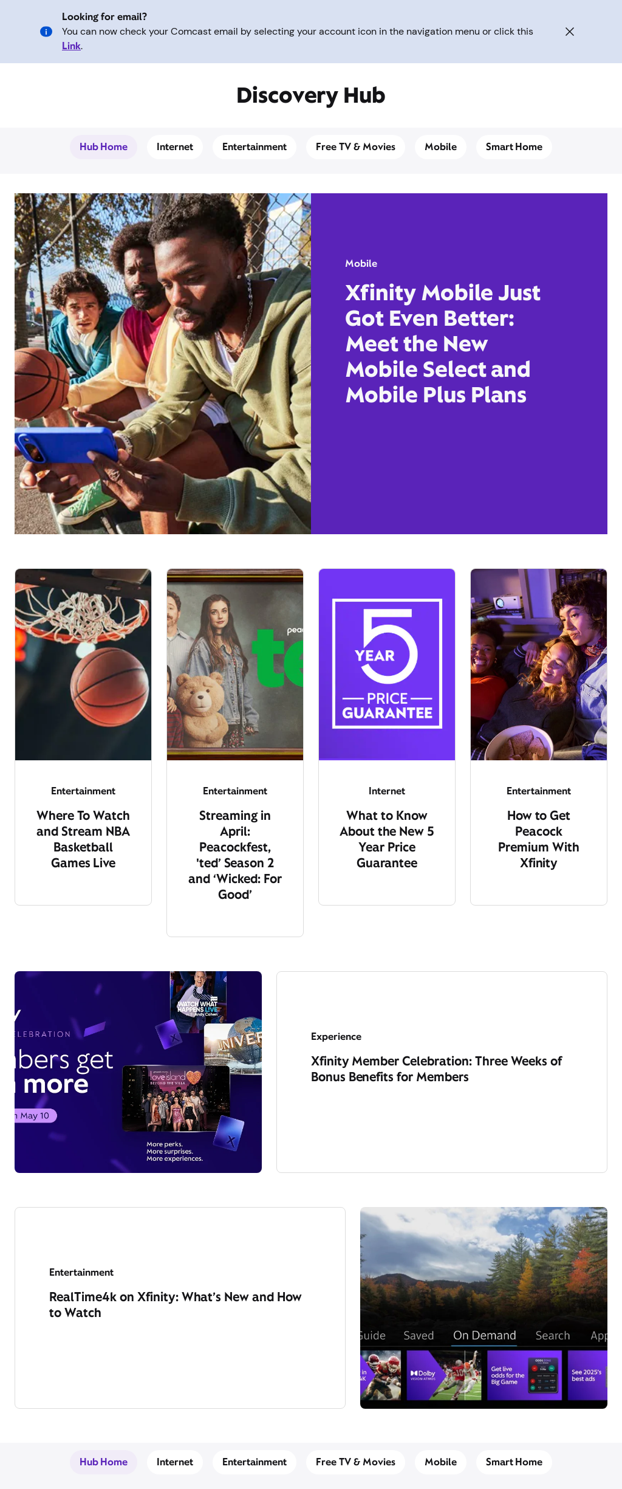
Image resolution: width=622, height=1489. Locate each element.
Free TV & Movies (355, 146)
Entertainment (254, 146)
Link (71, 46)
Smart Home (514, 146)
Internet (175, 146)
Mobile (441, 146)
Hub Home (104, 146)
